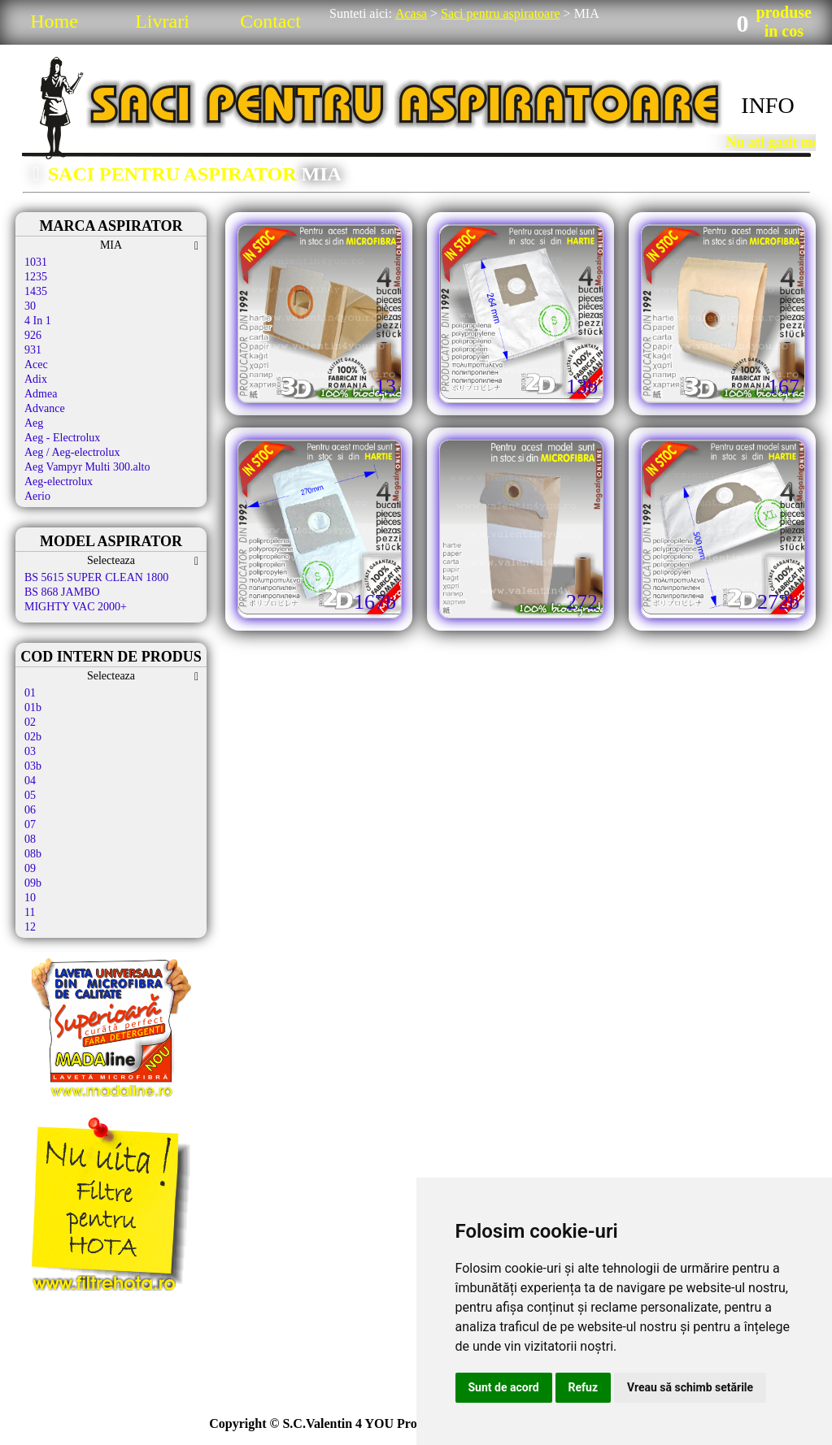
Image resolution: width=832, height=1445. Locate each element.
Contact (270, 21)
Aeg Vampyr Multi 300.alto (87, 467)
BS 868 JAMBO (62, 592)
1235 (35, 277)
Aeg (33, 423)
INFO (767, 105)
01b (32, 707)
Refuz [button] (583, 1387)
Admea (40, 394)
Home (54, 21)
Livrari (162, 21)
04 (30, 781)
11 (29, 912)
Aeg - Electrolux (62, 438)
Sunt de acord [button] (503, 1387)
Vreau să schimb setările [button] (690, 1387)
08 (30, 839)
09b (32, 883)
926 (32, 335)
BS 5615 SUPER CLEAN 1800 (96, 577)
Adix (35, 379)
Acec (36, 364)
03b (32, 766)
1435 (35, 291)
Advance (44, 408)
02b (32, 737)
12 (30, 927)
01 (30, 693)
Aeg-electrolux (58, 481)
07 (30, 824)
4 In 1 (37, 321)
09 (30, 868)
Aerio (37, 496)
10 (30, 898)
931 (32, 350)
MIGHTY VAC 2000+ (75, 607)
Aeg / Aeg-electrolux (72, 452)
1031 (35, 262)
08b (32, 854)
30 (30, 306)
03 (30, 751)
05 (30, 795)
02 (30, 722)
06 (30, 810)
